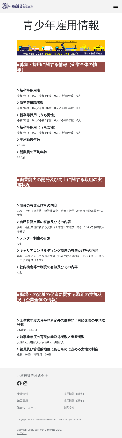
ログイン (22, 433)
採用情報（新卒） (74, 393)
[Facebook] (19, 384)
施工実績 (22, 400)
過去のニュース (26, 407)
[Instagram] (25, 384)
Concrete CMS (53, 429)
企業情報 (22, 393)
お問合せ (69, 407)
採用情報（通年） (74, 400)
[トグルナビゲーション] (115, 6)
